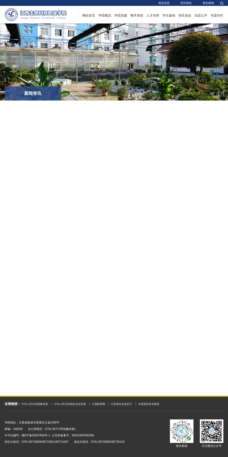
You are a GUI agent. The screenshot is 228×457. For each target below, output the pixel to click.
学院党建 (120, 15)
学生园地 (168, 15)
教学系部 (136, 15)
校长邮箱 (208, 2)
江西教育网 (98, 403)
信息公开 (201, 15)
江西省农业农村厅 (121, 403)
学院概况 (104, 15)
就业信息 (164, 2)
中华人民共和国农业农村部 (70, 403)
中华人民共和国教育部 (34, 403)
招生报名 (186, 2)
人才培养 (152, 15)
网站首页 (88, 15)
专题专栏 (217, 15)
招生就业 (184, 15)
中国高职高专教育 (148, 403)
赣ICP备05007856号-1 (36, 435)
